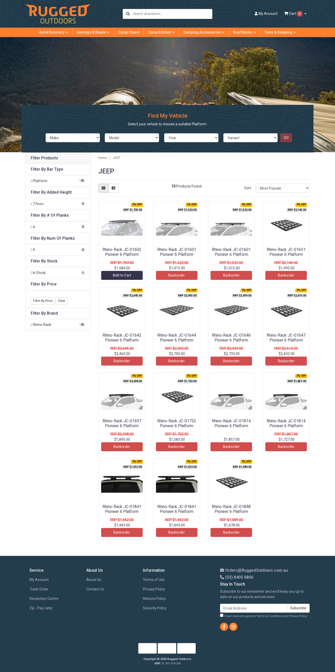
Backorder (176, 275)
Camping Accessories (204, 32)
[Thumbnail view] (103, 188)
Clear (61, 301)
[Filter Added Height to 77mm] (58, 204)
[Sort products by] (283, 188)
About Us (93, 580)
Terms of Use (154, 580)
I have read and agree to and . (263, 616)
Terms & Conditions (269, 616)
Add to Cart (122, 275)
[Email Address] (253, 608)
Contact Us (95, 589)
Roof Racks (244, 32)
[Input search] (172, 13)
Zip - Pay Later (41, 608)
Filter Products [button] (44, 158)
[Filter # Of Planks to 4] (58, 227)
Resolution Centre (43, 599)
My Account (39, 580)
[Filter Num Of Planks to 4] (58, 250)
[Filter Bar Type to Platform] (58, 181)
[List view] (113, 188)
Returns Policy (154, 599)
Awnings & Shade (93, 32)
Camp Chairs (129, 32)
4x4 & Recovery (53, 32)
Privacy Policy (154, 589)
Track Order (38, 589)
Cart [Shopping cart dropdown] (293, 14)
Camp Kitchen (161, 32)
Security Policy (154, 608)
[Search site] (128, 13)
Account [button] (266, 14)
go (286, 138)
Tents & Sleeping (280, 32)
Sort (247, 188)
